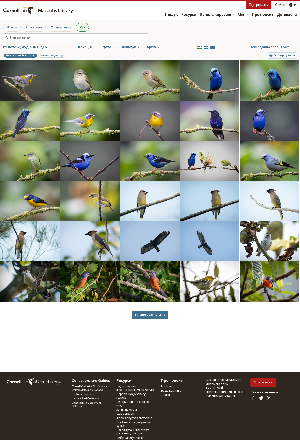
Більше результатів (150, 314)
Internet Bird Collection (86, 398)
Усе (82, 27)
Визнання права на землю (224, 380)
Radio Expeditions (83, 394)
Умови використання (220, 396)
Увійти (280, 5)
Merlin (243, 15)
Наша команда (171, 390)
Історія (166, 386)
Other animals (61, 27)
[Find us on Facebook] (252, 398)
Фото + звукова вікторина (134, 418)
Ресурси (188, 15)
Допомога (287, 15)
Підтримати (259, 5)
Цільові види (125, 413)
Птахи (12, 27)
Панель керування (217, 15)
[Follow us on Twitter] (261, 398)
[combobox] (79, 38)
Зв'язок (166, 395)
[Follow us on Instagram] (269, 398)
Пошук (171, 15)
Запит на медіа (126, 409)
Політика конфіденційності (224, 392)
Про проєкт (263, 15)
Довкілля (34, 27)
